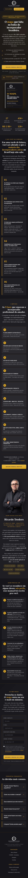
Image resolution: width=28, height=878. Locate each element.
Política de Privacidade (14, 867)
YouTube (14, 860)
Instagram (14, 857)
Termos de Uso (14, 869)
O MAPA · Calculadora (14, 855)
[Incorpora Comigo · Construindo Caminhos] (14, 4)
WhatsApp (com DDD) (9, 732)
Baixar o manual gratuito (14, 67)
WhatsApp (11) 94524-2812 (14, 872)
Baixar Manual (14, 852)
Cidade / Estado (8, 738)
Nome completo (8, 718)
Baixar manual (19, 9)
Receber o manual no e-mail (14, 757)
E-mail (5, 725)
